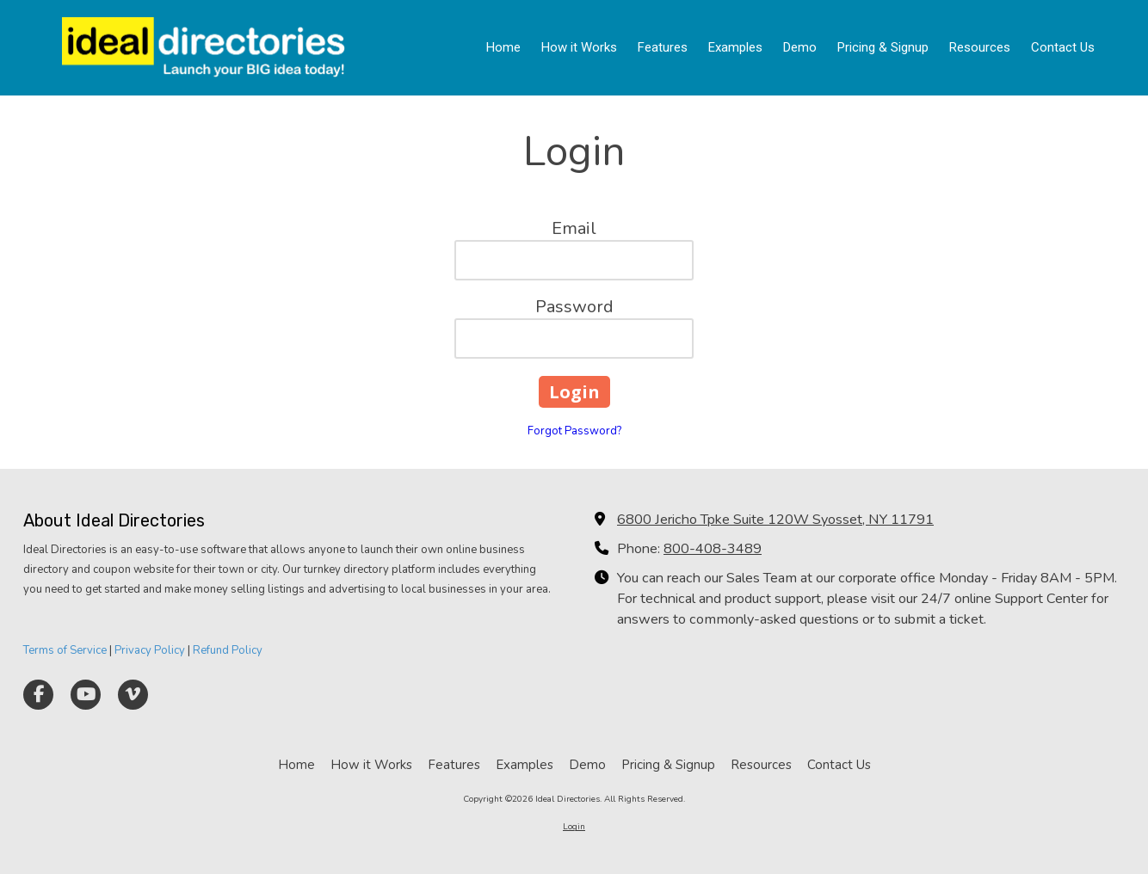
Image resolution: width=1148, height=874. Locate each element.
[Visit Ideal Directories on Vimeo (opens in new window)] (133, 695)
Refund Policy (227, 650)
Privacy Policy (149, 650)
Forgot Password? (574, 431)
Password (574, 306)
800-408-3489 (712, 548)
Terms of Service (65, 650)
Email (574, 228)
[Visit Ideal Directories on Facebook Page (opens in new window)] (38, 695)
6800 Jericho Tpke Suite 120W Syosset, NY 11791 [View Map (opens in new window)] (775, 519)
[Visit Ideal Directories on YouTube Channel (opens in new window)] (86, 695)
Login (574, 827)
